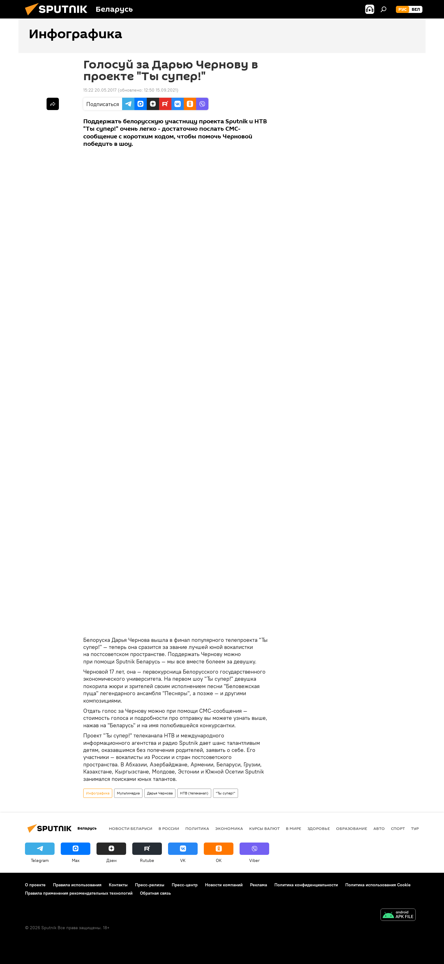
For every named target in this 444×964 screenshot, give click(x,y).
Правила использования (77, 885)
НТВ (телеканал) (194, 793)
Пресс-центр (185, 885)
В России (168, 828)
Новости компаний (224, 885)
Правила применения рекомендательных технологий (79, 893)
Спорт (398, 828)
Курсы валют (264, 828)
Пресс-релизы (149, 885)
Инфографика (97, 793)
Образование (351, 828)
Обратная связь (155, 893)
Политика (197, 828)
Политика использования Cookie (378, 885)
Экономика (229, 828)
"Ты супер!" (225, 793)
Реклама (258, 885)
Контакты (118, 885)
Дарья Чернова (160, 793)
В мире (293, 828)
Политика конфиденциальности (306, 885)
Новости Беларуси (130, 828)
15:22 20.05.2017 (100, 90)
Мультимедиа (128, 793)
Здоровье (318, 828)
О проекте (35, 885)
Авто (379, 828)
